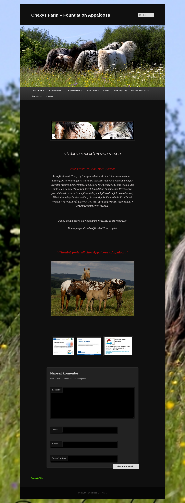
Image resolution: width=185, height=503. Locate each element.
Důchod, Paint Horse (140, 90)
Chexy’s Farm (38, 90)
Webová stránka (59, 458)
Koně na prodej (120, 90)
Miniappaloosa (93, 90)
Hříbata (106, 90)
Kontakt (49, 96)
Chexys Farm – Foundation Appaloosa (70, 15)
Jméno (55, 430)
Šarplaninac (37, 96)
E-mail (55, 444)
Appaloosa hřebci (56, 90)
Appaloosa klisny (75, 90)
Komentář (56, 390)
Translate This (37, 478)
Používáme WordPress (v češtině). (92, 493)
